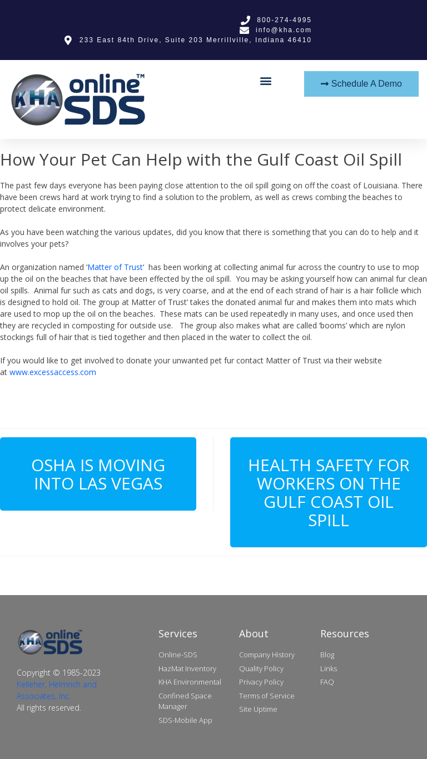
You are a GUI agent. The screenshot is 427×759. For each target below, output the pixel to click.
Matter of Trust (115, 267)
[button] (266, 80)
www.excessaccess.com (52, 372)
